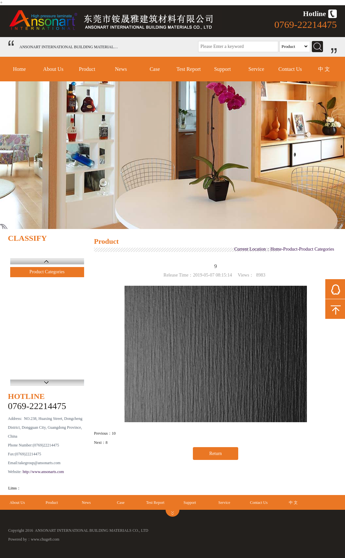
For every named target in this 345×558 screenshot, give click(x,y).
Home (19, 69)
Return (215, 453)
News (121, 69)
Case (155, 69)
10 (114, 433)
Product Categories (47, 271)
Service (256, 69)
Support (222, 69)
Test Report (188, 69)
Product (87, 69)
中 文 (324, 69)
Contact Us (290, 69)
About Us (53, 69)
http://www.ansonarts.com (43, 471)
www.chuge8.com (45, 539)
